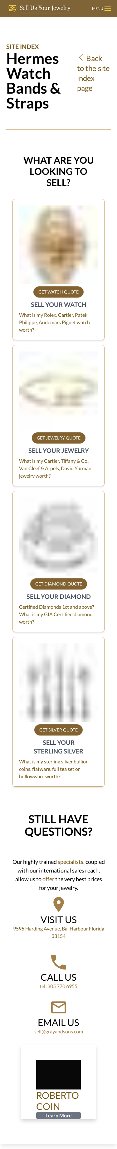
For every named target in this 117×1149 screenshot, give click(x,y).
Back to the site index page (93, 73)
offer (48, 879)
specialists (70, 861)
